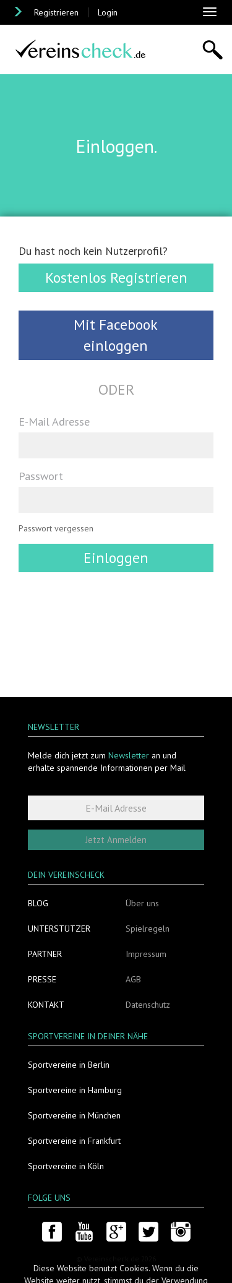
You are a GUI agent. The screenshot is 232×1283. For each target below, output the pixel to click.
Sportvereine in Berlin (69, 1064)
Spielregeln (148, 928)
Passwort (41, 475)
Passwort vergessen (56, 528)
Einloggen (116, 557)
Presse (42, 979)
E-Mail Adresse (54, 421)
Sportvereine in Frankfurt (74, 1140)
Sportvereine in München (74, 1115)
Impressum (146, 953)
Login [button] (108, 12)
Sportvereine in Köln (66, 1166)
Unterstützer (59, 928)
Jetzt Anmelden (116, 840)
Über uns (142, 903)
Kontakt (46, 1004)
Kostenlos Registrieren (116, 277)
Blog (38, 903)
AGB (133, 979)
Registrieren (56, 12)
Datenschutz (148, 1004)
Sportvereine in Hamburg (75, 1090)
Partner (45, 953)
